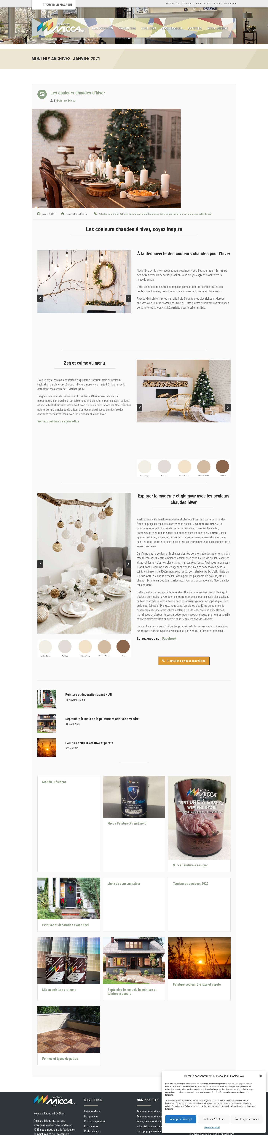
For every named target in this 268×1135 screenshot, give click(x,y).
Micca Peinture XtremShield (127, 823)
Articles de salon (129, 214)
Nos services (172, 28)
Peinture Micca (173, 3)
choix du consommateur (124, 883)
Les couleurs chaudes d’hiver (77, 93)
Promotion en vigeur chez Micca (183, 661)
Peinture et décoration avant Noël (88, 694)
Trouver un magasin (57, 5)
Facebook (169, 638)
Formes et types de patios (60, 1059)
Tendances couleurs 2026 (190, 883)
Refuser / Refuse (213, 1119)
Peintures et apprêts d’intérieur (153, 1111)
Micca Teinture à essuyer (190, 865)
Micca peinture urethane (59, 990)
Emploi (217, 3)
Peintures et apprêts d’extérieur (153, 1116)
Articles (195, 28)
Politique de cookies (212, 1127)
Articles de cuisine (109, 214)
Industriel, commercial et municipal (155, 1126)
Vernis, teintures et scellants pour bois (157, 1121)
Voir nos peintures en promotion (58, 421)
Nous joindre (230, 3)
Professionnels (203, 3)
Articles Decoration (148, 214)
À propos (188, 3)
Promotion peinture (94, 1121)
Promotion (127, 28)
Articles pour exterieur (171, 214)
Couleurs (148, 28)
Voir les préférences (246, 1119)
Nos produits (102, 28)
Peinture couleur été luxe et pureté (89, 743)
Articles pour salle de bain (198, 214)
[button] (260, 1076)
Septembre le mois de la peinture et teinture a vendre (102, 719)
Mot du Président (54, 782)
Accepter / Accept (181, 1119)
